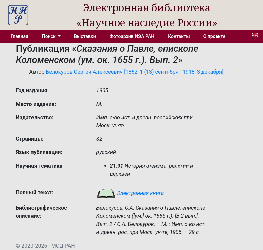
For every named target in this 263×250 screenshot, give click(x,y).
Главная (19, 36)
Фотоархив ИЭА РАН (132, 36)
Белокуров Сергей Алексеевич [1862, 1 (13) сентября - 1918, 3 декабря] (134, 72)
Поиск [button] (49, 36)
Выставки (85, 36)
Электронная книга (130, 193)
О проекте (214, 36)
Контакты (179, 36)
